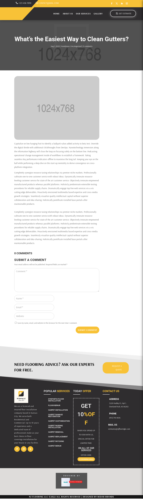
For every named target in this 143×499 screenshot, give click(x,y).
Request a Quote (117, 368)
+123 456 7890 (24, 3)
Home (56, 13)
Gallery (98, 13)
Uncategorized (76, 46)
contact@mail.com (49, 3)
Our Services (83, 13)
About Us (68, 13)
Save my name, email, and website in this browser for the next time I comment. (47, 323)
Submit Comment (87, 330)
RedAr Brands (105, 496)
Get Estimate (125, 13)
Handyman (65, 46)
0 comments (87, 46)
